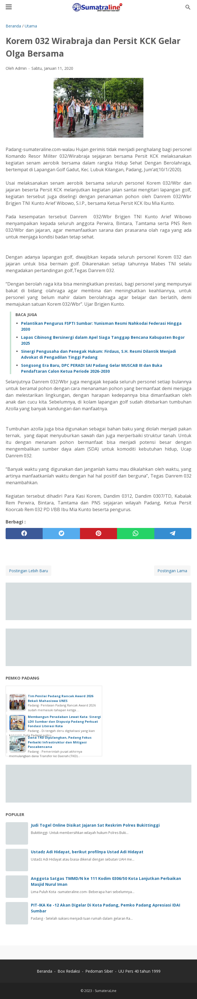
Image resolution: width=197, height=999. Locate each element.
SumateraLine (105, 990)
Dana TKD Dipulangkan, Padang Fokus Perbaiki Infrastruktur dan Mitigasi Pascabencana (59, 742)
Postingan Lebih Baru (28, 570)
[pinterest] (98, 533)
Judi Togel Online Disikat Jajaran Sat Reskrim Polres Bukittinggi (95, 825)
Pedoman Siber (99, 971)
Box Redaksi (69, 971)
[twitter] (61, 533)
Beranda (44, 971)
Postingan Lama (172, 570)
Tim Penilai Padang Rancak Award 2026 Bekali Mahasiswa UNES (60, 698)
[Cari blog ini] (188, 7)
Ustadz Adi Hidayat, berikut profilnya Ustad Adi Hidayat (87, 851)
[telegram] (172, 533)
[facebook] (24, 533)
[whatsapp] (135, 533)
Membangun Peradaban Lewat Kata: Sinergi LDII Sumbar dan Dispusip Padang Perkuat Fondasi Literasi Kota (64, 721)
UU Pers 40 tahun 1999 (139, 971)
